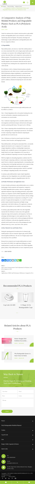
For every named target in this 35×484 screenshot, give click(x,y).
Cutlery (3, 430)
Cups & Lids (4, 435)
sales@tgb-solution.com (12, 463)
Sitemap (3, 476)
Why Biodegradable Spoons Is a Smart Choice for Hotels (22, 355)
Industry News (18, 6)
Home (4, 6)
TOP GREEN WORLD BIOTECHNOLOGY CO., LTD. (20, 473)
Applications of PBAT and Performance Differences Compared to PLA (17, 273)
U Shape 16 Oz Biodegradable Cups (26, 306)
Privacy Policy (12, 476)
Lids (2, 439)
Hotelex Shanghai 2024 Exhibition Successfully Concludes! (20, 340)
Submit (7, 411)
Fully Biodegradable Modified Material (11, 425)
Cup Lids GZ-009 (9, 305)
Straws (3, 421)
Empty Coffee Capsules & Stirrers (10, 444)
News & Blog (10, 6)
